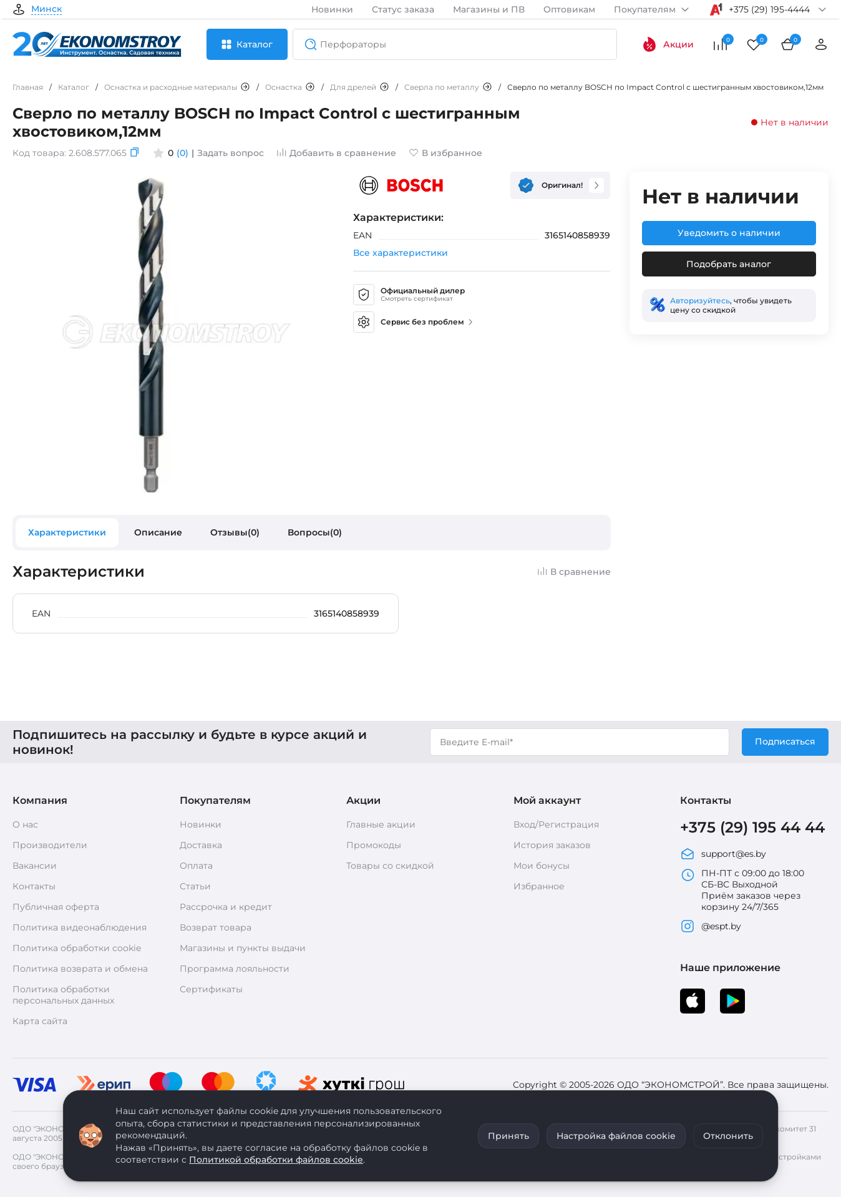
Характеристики (67, 532)
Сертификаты (211, 989)
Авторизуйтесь (700, 300)
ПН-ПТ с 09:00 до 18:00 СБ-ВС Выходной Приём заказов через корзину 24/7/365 (742, 889)
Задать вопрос (230, 153)
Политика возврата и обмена (80, 968)
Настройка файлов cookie (616, 1135)
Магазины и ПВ (489, 9)
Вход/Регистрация (556, 824)
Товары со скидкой (390, 865)
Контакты (34, 886)
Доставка (201, 845)
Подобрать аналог (728, 264)
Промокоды (373, 845)
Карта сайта (39, 1021)
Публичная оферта (55, 906)
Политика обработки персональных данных (63, 995)
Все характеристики (400, 252)
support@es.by (723, 853)
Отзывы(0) (235, 532)
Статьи (195, 886)
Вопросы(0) (315, 532)
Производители (49, 845)
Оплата (196, 865)
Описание (158, 532)
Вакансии (34, 865)
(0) (182, 153)
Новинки (332, 9)
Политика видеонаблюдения (79, 927)
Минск (46, 9)
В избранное (445, 153)
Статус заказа (403, 9)
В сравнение (574, 571)
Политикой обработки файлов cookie (276, 1159)
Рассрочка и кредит (226, 906)
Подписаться (785, 741)
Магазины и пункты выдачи (243, 948)
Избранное (539, 886)
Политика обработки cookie (76, 948)
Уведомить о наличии (729, 232)
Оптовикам (569, 9)
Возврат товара (215, 927)
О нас (25, 824)
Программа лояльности (234, 968)
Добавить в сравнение (336, 153)
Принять (508, 1135)
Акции (668, 44)
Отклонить (728, 1135)
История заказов (552, 845)
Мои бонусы (541, 865)
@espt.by (710, 926)
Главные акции (381, 824)
